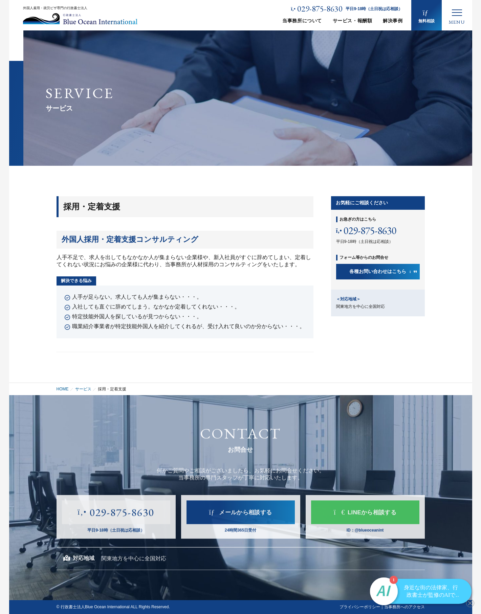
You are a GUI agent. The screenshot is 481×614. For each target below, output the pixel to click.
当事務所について (302, 20)
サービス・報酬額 (352, 20)
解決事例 (392, 20)
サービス (83, 389)
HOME (63, 389)
